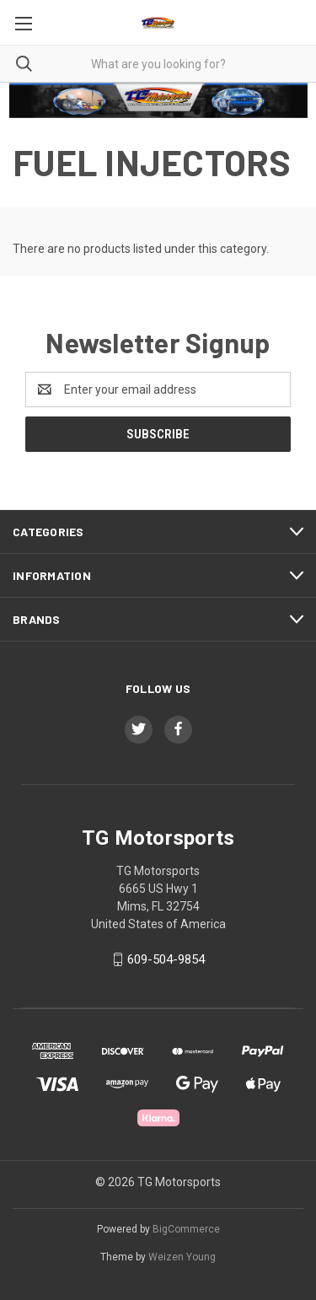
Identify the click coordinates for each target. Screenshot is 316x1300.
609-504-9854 (166, 959)
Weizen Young (182, 1257)
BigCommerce (186, 1229)
